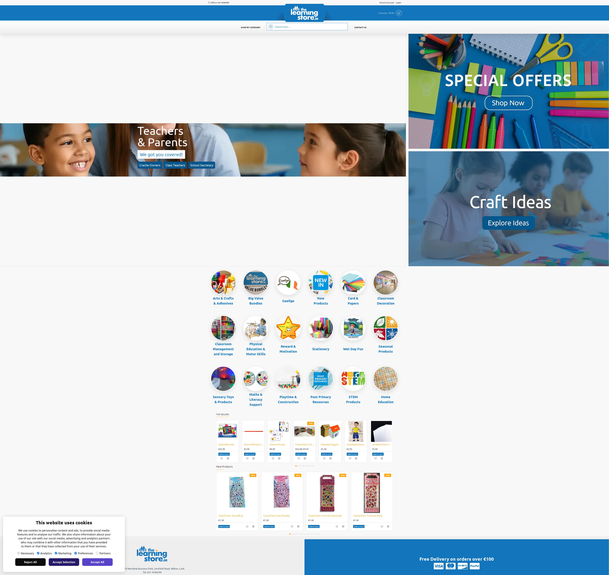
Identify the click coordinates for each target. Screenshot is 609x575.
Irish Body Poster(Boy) (356, 444)
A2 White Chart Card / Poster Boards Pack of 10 (382, 444)
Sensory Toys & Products (223, 399)
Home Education (386, 399)
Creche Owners (24, 157)
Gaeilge (288, 301)
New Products (321, 300)
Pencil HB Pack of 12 (254, 444)
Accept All (97, 562)
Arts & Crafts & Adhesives (223, 300)
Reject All (30, 562)
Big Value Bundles (255, 300)
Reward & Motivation (288, 348)
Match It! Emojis (277, 444)
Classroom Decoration (385, 300)
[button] (227, 431)
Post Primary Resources (320, 399)
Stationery (320, 349)
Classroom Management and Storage (223, 349)
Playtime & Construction (288, 399)
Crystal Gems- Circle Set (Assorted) (324, 515)
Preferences (83, 553)
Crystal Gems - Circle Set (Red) (367, 515)
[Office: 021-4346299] (218, 2)
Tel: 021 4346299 (152, 572)
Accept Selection (64, 562)
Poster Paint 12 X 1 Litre (305, 444)
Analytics (44, 553)
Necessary (25, 553)
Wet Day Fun (353, 349)
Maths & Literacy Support (255, 399)
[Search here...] (271, 26)
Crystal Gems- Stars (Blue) (230, 515)
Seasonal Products (385, 348)
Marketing (63, 553)
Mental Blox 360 (226, 444)
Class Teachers (47, 157)
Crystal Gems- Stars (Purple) (276, 515)
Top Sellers (222, 414)
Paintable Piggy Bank (331, 444)
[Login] (398, 2)
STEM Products (353, 399)
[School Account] (386, 2)
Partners (103, 553)
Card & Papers (353, 300)
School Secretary (71, 157)
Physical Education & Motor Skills (256, 349)
